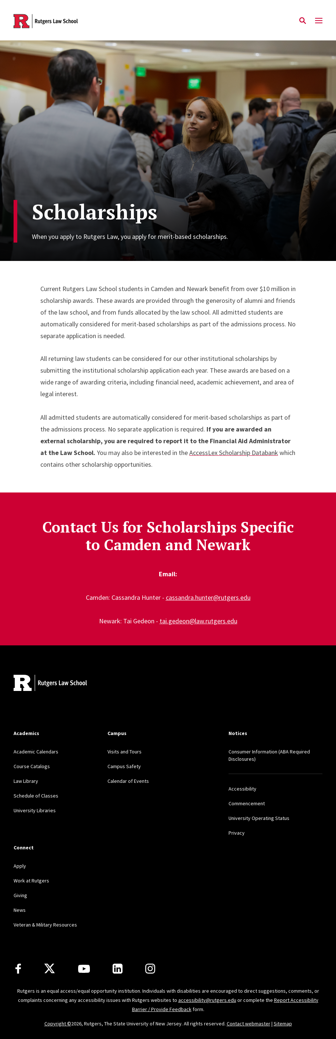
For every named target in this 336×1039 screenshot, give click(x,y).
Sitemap (283, 1023)
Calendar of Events (128, 781)
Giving (20, 895)
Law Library (26, 781)
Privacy (237, 833)
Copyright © (57, 1023)
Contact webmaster (248, 1023)
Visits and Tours (124, 751)
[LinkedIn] (118, 969)
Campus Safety (124, 766)
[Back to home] (62, 684)
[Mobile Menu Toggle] (319, 21)
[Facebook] (18, 969)
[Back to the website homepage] (46, 21)
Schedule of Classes (36, 795)
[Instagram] (150, 969)
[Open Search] (303, 21)
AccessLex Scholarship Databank (233, 452)
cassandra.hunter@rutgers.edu (208, 597)
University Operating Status (259, 818)
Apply (20, 866)
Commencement (247, 803)
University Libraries (35, 810)
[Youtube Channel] (84, 969)
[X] (49, 969)
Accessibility (242, 788)
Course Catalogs (32, 766)
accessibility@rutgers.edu (207, 1000)
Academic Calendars (36, 751)
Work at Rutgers (31, 880)
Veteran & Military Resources (45, 924)
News (20, 910)
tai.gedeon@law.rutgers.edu (198, 621)
